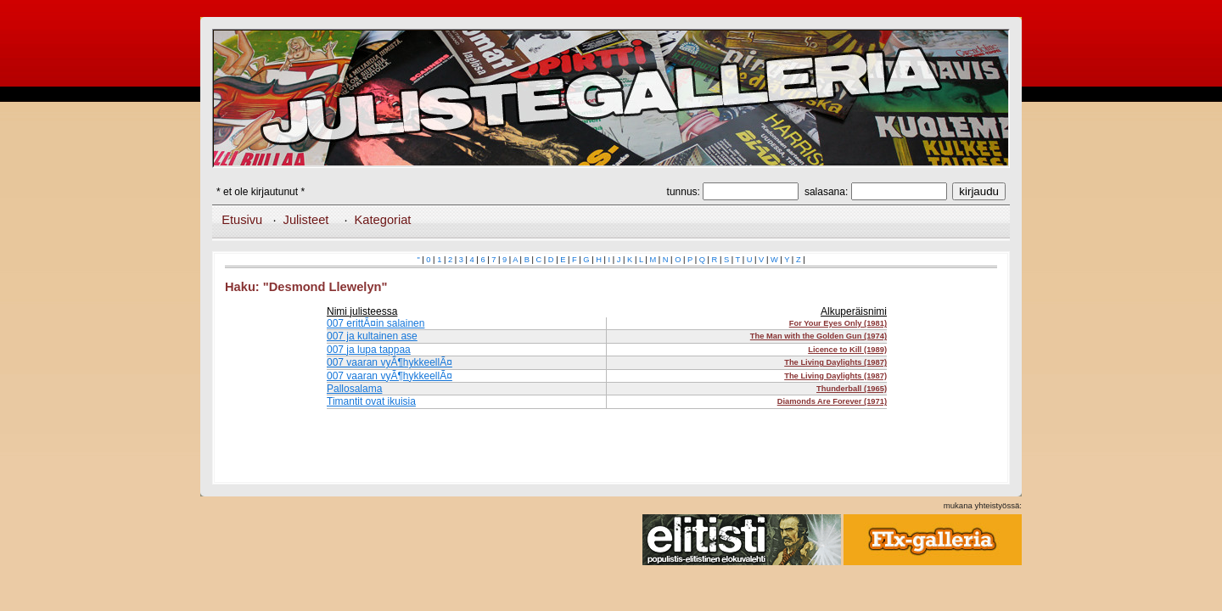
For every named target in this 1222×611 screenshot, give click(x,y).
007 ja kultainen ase (372, 336)
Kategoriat (383, 220)
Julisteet (306, 220)
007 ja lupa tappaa (369, 350)
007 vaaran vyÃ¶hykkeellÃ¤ (389, 362)
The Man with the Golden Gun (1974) (818, 336)
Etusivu (241, 220)
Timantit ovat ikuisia (371, 401)
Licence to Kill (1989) (847, 349)
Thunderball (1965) (851, 388)
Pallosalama (354, 389)
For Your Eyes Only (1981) (838, 323)
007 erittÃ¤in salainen (375, 323)
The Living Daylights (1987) (835, 362)
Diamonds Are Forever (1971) (832, 401)
